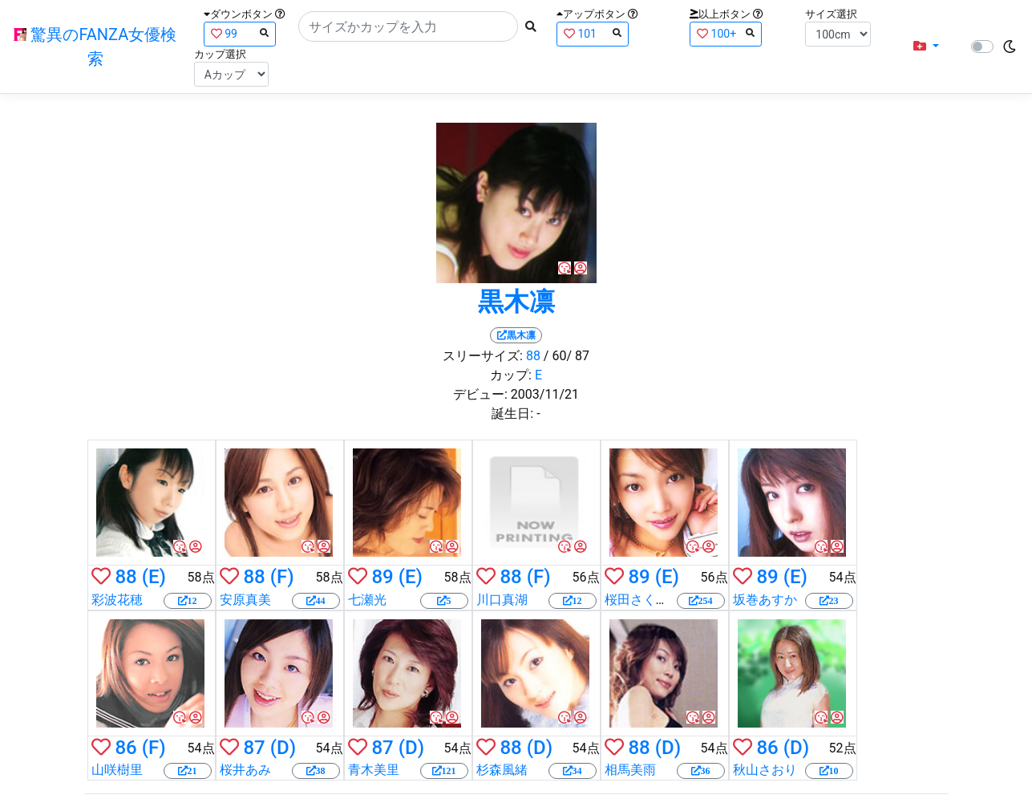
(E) (154, 577)
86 (125, 747)
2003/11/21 (545, 394)
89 (382, 577)
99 (240, 33)
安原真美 (245, 599)
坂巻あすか (765, 599)
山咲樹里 (117, 769)
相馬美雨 (630, 769)
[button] (926, 46)
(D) (283, 747)
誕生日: (512, 413)
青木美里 (373, 769)
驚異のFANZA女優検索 (95, 46)
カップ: (511, 375)
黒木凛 (516, 301)
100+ (726, 33)
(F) (282, 577)
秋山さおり (765, 769)
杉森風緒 (502, 769)
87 (254, 747)
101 (592, 33)
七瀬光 (367, 599)
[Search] (408, 26)
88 (533, 355)
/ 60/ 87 (566, 355)
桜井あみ (245, 769)
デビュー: (480, 394)
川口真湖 (502, 599)
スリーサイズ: (483, 355)
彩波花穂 (117, 599)
